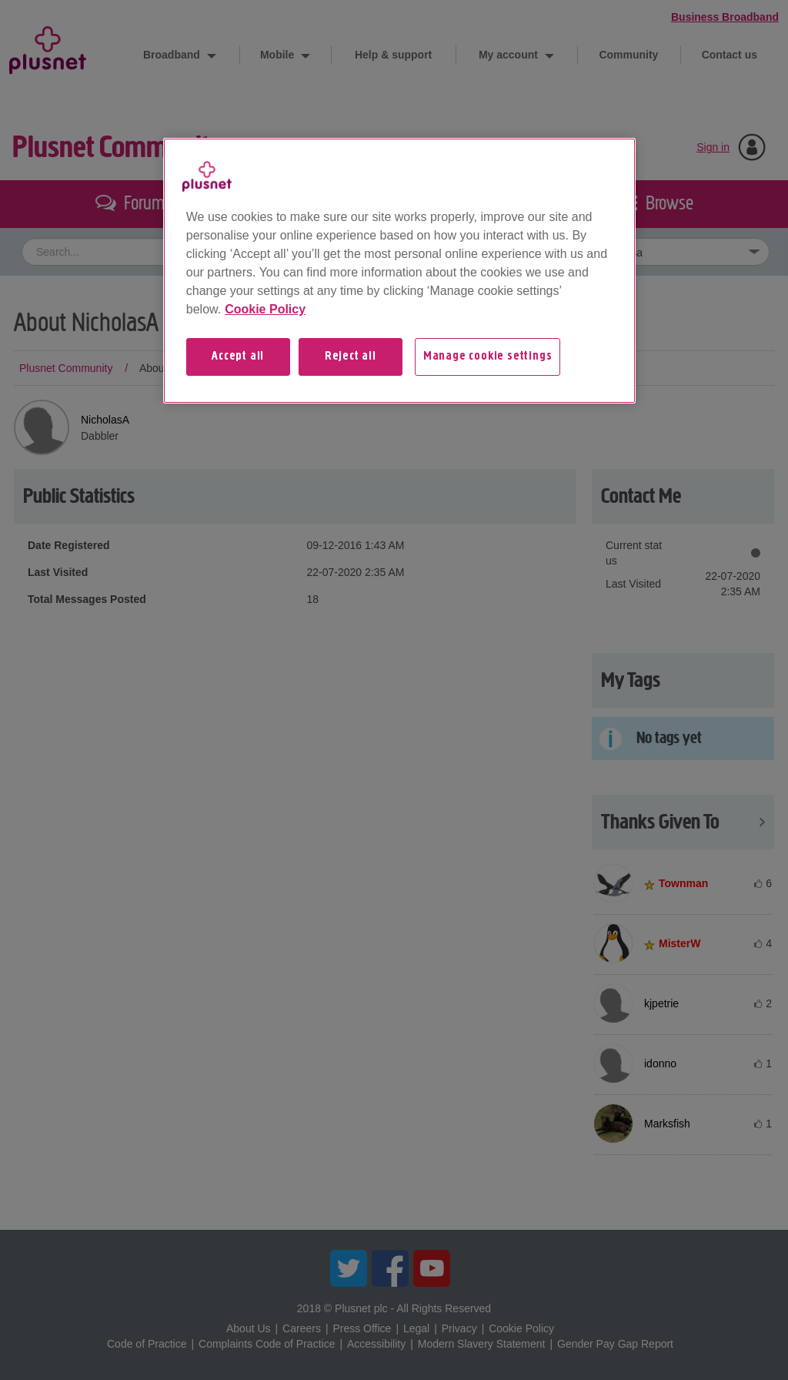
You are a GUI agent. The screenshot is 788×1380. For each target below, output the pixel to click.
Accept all (238, 356)
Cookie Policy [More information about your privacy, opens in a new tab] (265, 309)
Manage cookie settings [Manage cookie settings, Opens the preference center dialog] (488, 356)
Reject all (350, 356)
